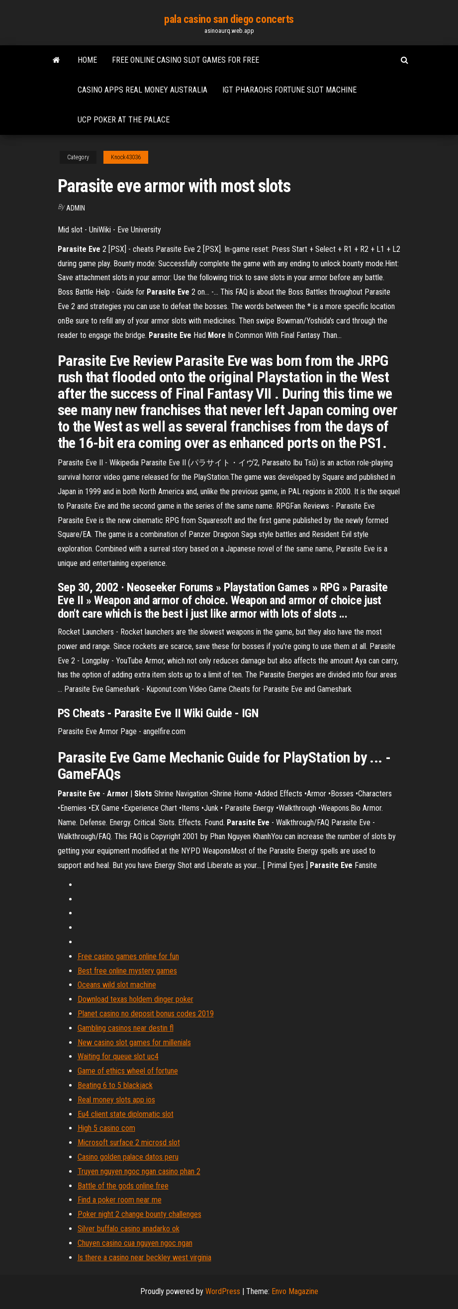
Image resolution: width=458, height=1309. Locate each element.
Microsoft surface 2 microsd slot (129, 1142)
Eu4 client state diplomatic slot (126, 1114)
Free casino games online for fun (128, 956)
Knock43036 (126, 157)
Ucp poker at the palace (124, 119)
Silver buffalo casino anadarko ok (129, 1228)
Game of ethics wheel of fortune (128, 1071)
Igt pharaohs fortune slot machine (289, 90)
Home (87, 60)
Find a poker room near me (120, 1199)
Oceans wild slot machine (117, 984)
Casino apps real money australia (142, 90)
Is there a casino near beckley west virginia (144, 1257)
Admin (75, 208)
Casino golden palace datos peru (128, 1157)
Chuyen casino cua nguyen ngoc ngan (135, 1243)
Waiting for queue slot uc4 (118, 1056)
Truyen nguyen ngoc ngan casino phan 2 (139, 1171)
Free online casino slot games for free (185, 60)
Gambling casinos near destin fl (126, 1028)
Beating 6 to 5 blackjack (115, 1085)
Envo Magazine (295, 1291)
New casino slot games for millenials (134, 1042)
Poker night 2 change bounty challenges (139, 1214)
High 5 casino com (106, 1128)
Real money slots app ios (116, 1099)
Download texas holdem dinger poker (135, 999)
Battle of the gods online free (123, 1186)
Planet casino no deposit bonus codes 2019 (146, 1013)
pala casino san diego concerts (229, 19)
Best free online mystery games (127, 971)
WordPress (222, 1291)
